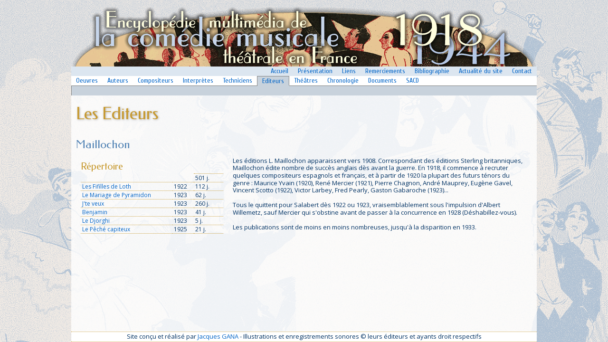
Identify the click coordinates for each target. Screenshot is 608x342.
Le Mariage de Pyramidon (116, 195)
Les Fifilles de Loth (106, 186)
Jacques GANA (218, 336)
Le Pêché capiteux (106, 229)
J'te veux (93, 204)
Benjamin (94, 212)
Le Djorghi (96, 221)
